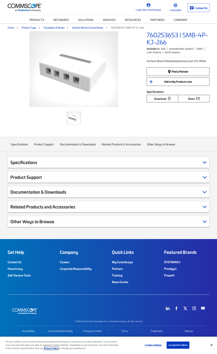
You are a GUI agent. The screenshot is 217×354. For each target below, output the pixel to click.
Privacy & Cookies (92, 331)
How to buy (15, 268)
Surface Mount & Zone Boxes (87, 27)
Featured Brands (180, 252)
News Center (120, 282)
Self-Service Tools (19, 275)
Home (11, 27)
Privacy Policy (51, 348)
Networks (61, 20)
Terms (124, 331)
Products (36, 20)
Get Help (16, 252)
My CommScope (122, 262)
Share (194, 98)
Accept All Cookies (178, 345)
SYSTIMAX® (172, 262)
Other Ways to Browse (161, 146)
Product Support (44, 146)
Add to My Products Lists (178, 81)
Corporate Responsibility (76, 268)
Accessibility (28, 331)
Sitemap (189, 331)
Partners (157, 20)
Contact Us (15, 262)
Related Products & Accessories (121, 146)
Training (117, 275)
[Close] (211, 345)
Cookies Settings (153, 345)
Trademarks (157, 331)
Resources (133, 20)
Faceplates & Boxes (54, 27)
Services (109, 20)
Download (162, 98)
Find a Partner (178, 71)
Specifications (19, 146)
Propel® (169, 275)
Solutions (86, 20)
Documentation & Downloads (78, 146)
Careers (65, 262)
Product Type (29, 27)
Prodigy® (170, 268)
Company (181, 20)
